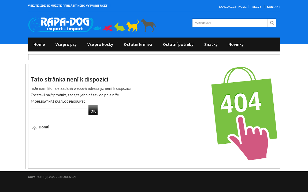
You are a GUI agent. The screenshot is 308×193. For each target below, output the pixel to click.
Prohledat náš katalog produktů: (58, 101)
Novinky (236, 44)
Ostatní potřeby (178, 44)
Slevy (257, 6)
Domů (40, 127)
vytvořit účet (96, 5)
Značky (211, 44)
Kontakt (273, 6)
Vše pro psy (66, 44)
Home (243, 6)
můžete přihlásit (64, 5)
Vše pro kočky (100, 44)
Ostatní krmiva (138, 44)
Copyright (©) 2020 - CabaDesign (52, 177)
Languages (227, 6)
